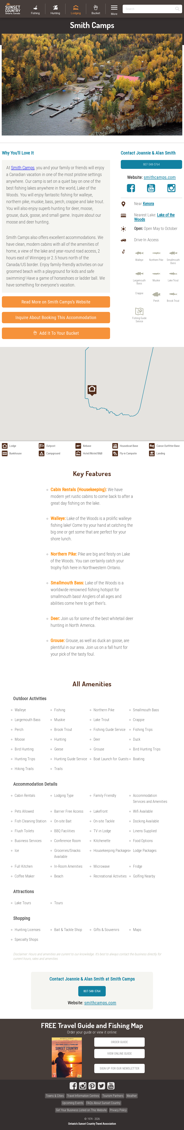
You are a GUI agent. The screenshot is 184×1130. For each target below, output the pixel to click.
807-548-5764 (151, 164)
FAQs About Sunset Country (103, 1103)
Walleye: (59, 518)
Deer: (56, 618)
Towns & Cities (55, 1096)
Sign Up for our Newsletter (119, 1068)
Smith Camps (22, 167)
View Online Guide (119, 1053)
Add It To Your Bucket (56, 333)
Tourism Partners (112, 1096)
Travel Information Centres (83, 1096)
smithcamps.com (160, 177)
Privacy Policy (118, 1110)
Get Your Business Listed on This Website (81, 1110)
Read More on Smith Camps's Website (55, 302)
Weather (132, 1096)
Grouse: (58, 640)
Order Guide (119, 1042)
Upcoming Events (72, 1103)
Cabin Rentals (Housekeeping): (79, 489)
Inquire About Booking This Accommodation (55, 317)
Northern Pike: (64, 554)
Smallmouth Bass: (68, 583)
